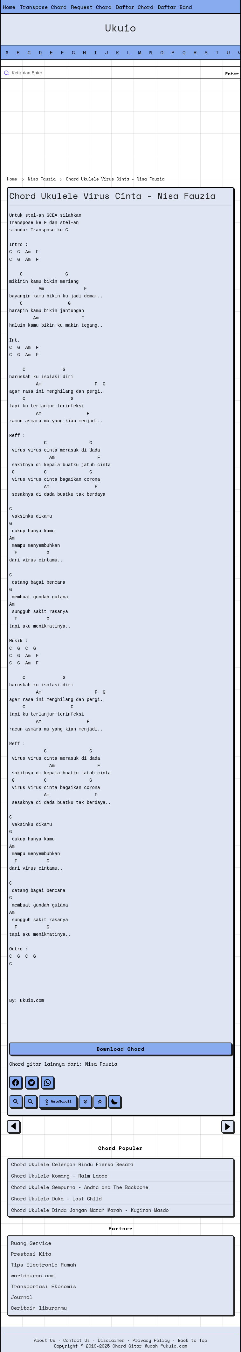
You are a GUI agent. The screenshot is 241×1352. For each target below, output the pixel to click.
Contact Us (76, 1340)
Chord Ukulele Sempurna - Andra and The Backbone (79, 1187)
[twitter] (31, 1082)
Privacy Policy (151, 1340)
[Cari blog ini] (120, 72)
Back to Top (192, 1340)
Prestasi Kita (31, 1254)
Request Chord (91, 7)
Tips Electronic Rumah (43, 1264)
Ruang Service (31, 1243)
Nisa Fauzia (101, 1063)
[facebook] (15, 1082)
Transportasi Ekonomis (43, 1286)
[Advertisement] (120, 128)
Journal (22, 1297)
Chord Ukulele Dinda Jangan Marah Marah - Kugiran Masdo (90, 1209)
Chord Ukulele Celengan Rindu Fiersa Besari (72, 1164)
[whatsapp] (47, 1082)
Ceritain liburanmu (39, 1308)
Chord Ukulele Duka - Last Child (56, 1198)
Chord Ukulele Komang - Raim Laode (59, 1175)
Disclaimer (111, 1340)
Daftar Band (175, 7)
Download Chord (120, 1049)
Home (9, 7)
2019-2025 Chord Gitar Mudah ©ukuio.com (136, 1346)
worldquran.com (32, 1275)
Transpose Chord (43, 7)
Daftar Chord (134, 7)
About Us (44, 1340)
